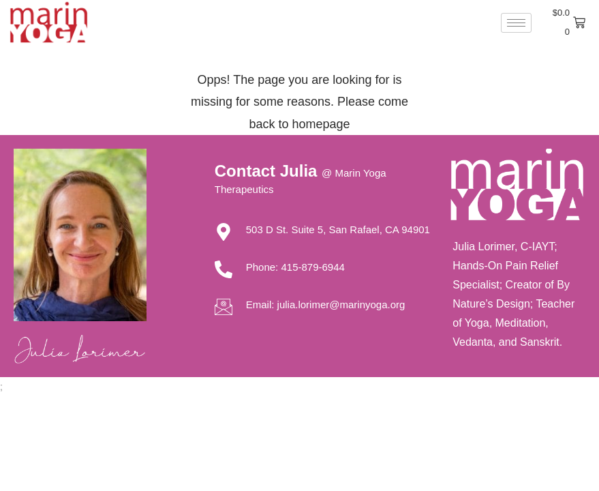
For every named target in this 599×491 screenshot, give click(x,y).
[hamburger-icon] (516, 23)
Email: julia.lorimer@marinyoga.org (325, 304)
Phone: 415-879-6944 (295, 267)
